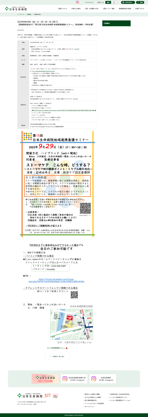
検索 (141, 2)
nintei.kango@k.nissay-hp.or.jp (45, 71)
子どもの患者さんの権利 (93, 397)
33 (48, 124)
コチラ (77, 49)
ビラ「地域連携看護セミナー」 (56, 348)
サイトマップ (89, 2)
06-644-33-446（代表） (29, 404)
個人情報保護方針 (91, 400)
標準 (108, 2)
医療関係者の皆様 (125, 8)
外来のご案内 (76, 8)
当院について (62, 8)
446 (51, 124)
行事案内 (29, 14)
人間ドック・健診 (109, 8)
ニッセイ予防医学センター (119, 397)
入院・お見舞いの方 (91, 8)
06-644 (45, 124)
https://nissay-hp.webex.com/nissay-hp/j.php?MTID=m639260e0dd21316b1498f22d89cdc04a (63, 110)
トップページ (20, 14)
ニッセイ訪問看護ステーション (120, 400)
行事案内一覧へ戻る (58, 356)
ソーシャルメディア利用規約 (94, 403)
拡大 (114, 2)
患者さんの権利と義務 (92, 394)
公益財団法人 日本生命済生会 (120, 394)
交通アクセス (139, 8)
